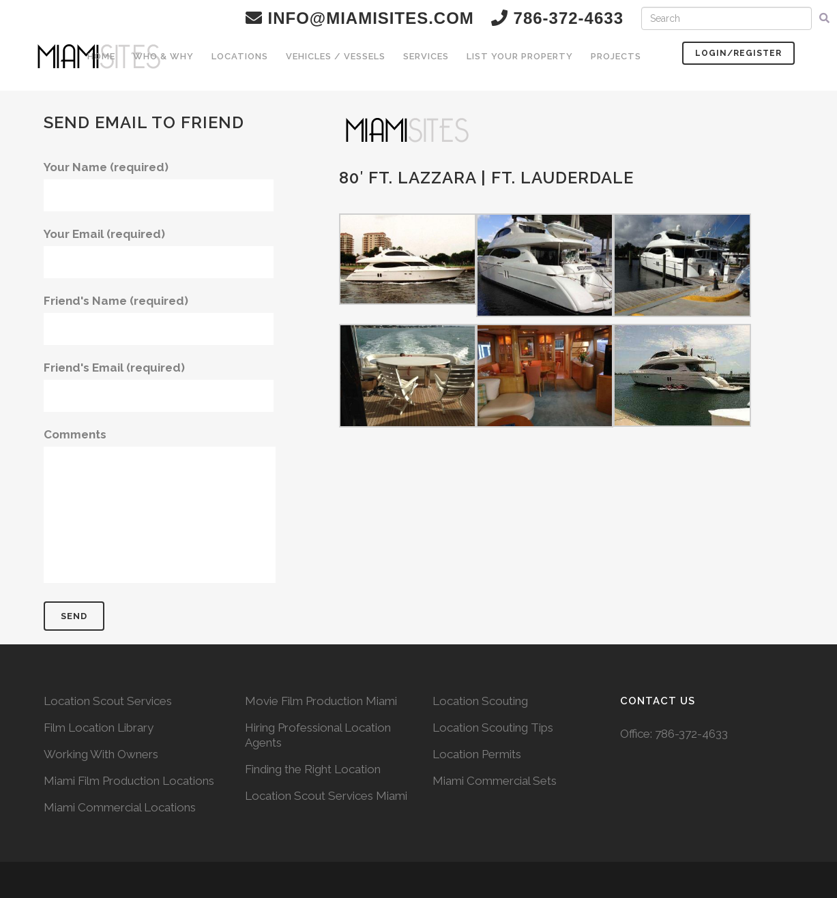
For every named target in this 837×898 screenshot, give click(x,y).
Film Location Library (98, 727)
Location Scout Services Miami (326, 796)
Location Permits (476, 754)
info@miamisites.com (360, 18)
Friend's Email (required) (159, 386)
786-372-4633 (691, 733)
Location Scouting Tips (492, 727)
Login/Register (738, 53)
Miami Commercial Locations (120, 807)
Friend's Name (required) (159, 319)
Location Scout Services (108, 701)
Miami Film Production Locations (129, 781)
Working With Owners (101, 754)
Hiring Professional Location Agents (318, 735)
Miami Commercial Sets (494, 781)
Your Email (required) (159, 252)
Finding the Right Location (313, 769)
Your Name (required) (159, 185)
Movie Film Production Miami (321, 701)
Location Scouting (480, 701)
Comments (160, 505)
